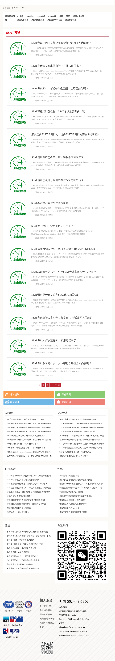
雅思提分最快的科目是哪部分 (18, 552)
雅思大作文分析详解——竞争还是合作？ (23, 568)
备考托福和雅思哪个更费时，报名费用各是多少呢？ (27, 532)
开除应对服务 (46, 614)
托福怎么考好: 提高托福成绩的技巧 (73, 504)
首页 (13, 8)
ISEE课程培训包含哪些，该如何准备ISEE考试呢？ (27, 484)
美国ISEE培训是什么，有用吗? (19, 508)
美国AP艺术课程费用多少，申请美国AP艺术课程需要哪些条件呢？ (30, 432)
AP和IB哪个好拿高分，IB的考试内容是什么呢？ (26, 436)
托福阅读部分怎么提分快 (69, 508)
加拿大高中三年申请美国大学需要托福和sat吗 (77, 419)
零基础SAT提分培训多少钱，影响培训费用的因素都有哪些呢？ (82, 440)
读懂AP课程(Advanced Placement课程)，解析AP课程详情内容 (30, 452)
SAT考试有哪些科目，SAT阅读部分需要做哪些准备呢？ (81, 424)
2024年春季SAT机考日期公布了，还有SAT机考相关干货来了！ (82, 436)
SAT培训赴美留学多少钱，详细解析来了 (75, 452)
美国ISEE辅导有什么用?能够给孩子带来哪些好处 (26, 500)
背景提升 (14, 402)
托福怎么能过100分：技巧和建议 (72, 500)
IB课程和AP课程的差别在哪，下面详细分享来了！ (27, 448)
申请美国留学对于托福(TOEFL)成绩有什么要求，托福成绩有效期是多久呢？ (82, 488)
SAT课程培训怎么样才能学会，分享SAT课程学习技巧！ (81, 448)
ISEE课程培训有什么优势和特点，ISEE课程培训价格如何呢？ (30, 476)
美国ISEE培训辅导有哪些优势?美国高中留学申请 (26, 504)
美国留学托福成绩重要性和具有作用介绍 (75, 496)
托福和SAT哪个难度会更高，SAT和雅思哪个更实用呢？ (81, 484)
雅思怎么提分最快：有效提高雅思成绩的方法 (25, 544)
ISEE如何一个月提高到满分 (18, 512)
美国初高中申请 (47, 618)
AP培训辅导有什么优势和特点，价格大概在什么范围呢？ (30, 440)
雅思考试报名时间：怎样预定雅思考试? (22, 556)
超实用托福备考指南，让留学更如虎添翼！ (76, 480)
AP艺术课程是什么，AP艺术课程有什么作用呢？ (26, 419)
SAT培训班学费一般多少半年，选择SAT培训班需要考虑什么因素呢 (82, 444)
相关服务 (46, 600)
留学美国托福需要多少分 (69, 476)
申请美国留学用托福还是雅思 (71, 492)
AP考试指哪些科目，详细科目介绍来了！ (23, 444)
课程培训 (66, 394)
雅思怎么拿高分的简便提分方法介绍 (21, 548)
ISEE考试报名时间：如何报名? (19, 496)
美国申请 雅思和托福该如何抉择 (20, 564)
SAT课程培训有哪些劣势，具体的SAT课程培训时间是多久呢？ (82, 428)
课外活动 (66, 402)
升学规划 (14, 394)
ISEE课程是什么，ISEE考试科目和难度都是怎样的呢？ (29, 492)
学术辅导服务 (46, 610)
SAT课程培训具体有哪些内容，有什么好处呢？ (78, 432)
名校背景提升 (46, 606)
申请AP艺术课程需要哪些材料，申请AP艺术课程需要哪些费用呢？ (30, 424)
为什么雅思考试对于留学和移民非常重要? (23, 560)
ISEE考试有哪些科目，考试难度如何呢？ (23, 480)
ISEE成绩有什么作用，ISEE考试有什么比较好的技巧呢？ (29, 488)
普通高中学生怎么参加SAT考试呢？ (73, 456)
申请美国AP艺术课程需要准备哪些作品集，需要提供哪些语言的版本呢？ (30, 428)
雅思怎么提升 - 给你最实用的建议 (20, 540)
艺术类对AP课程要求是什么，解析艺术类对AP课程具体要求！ (30, 456)
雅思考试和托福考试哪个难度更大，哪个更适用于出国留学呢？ (30, 536)
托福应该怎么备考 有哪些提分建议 (73, 512)
